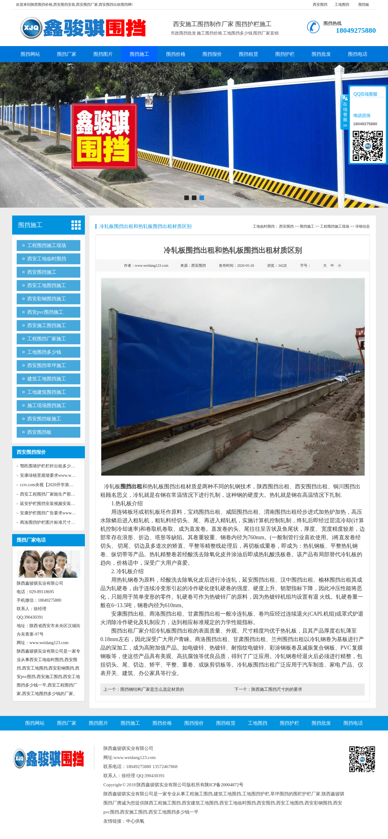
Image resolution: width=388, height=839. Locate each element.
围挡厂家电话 (31, 540)
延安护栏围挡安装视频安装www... (51, 503)
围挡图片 (103, 54)
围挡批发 (321, 54)
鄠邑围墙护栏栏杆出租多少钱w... (50, 466)
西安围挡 (320, 4)
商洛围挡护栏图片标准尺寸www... (51, 522)
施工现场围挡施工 (46, 405)
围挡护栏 (285, 54)
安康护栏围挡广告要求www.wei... (51, 513)
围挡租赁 (248, 54)
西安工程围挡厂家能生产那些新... (51, 494)
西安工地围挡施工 (46, 285)
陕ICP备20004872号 (224, 784)
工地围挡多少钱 (44, 352)
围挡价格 (176, 54)
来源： (193, 265)
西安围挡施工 (41, 272)
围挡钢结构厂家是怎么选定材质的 (152, 689)
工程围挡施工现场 (46, 245)
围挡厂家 (66, 54)
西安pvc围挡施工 (45, 312)
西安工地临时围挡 (46, 258)
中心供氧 (135, 821)
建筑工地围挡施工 (46, 378)
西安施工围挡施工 (46, 325)
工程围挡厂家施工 (46, 338)
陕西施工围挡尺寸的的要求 (276, 689)
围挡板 (363, 4)
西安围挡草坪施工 (46, 365)
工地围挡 (342, 4)
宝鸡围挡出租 (204, 512)
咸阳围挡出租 (242, 512)
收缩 (344, 112)
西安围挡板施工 (44, 418)
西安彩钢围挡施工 (46, 298)
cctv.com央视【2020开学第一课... (50, 485)
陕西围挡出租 (273, 486)
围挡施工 (139, 54)
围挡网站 (30, 54)
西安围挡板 (39, 432)
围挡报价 (212, 54)
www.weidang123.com (152, 265)
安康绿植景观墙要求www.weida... (51, 475)
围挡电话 (357, 54)
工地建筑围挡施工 (46, 392)
